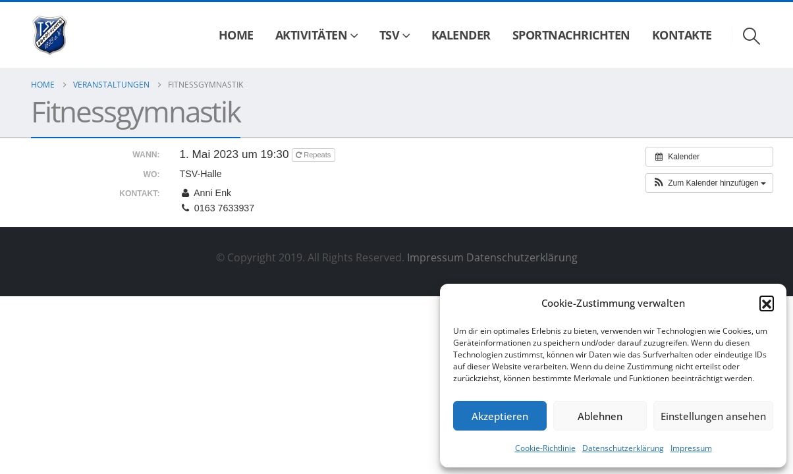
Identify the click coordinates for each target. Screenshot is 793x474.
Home (236, 35)
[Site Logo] (49, 35)
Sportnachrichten (571, 35)
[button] (766, 302)
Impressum (691, 448)
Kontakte (682, 35)
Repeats (314, 155)
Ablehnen (600, 416)
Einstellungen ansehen (713, 416)
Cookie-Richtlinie (545, 448)
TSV (389, 35)
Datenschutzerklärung (623, 448)
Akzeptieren (500, 416)
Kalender (461, 35)
